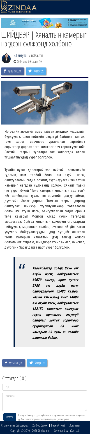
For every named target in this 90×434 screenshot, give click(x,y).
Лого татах (74, 425)
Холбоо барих (39, 425)
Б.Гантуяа (20, 55)
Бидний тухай (58, 425)
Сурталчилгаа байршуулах (14, 425)
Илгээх (9, 417)
